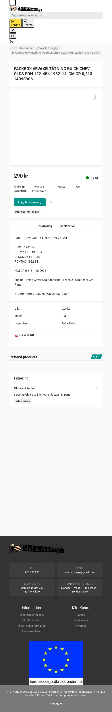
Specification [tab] (67, 226)
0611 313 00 (32, 572)
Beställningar (81, 620)
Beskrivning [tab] (44, 226)
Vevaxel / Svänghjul (48, 48)
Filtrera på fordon (56, 388)
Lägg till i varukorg (29, 202)
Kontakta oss (31, 620)
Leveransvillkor (31, 631)
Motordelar (26, 48)
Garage (80, 614)
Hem (13, 48)
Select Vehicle (23, 401)
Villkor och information (31, 625)
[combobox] (56, 15)
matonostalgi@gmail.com (79, 572)
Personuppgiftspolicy (31, 614)
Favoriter (80, 625)
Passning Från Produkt (27, 211)
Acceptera (56, 704)
